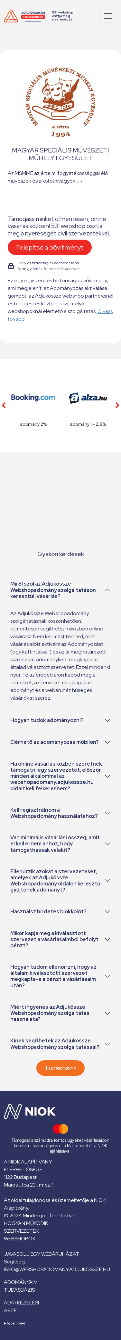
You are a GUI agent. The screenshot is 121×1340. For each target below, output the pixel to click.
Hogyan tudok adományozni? (47, 720)
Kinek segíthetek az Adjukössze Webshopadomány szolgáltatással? (54, 1043)
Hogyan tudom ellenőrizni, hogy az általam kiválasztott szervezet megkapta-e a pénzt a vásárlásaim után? (53, 976)
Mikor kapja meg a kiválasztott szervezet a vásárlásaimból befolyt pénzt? (54, 939)
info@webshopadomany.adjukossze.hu (57, 1269)
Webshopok (19, 1238)
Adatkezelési (21, 1302)
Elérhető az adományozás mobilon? (54, 742)
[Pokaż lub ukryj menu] (108, 16)
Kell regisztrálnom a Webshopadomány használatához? (54, 813)
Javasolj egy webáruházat (41, 1254)
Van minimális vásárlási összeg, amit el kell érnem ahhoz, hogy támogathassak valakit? (55, 843)
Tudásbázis (60, 1068)
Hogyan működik (26, 1223)
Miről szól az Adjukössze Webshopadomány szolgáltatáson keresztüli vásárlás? (53, 589)
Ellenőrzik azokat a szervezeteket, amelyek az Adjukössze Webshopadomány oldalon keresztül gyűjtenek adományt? (56, 880)
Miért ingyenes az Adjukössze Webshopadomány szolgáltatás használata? (49, 1013)
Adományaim (21, 1282)
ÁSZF (10, 1310)
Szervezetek (21, 1231)
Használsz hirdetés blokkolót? (48, 911)
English (14, 1323)
